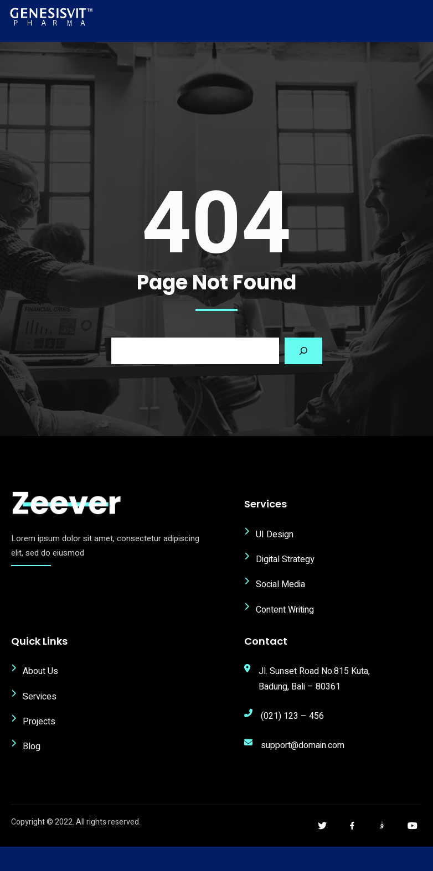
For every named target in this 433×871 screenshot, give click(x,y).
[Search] (303, 351)
